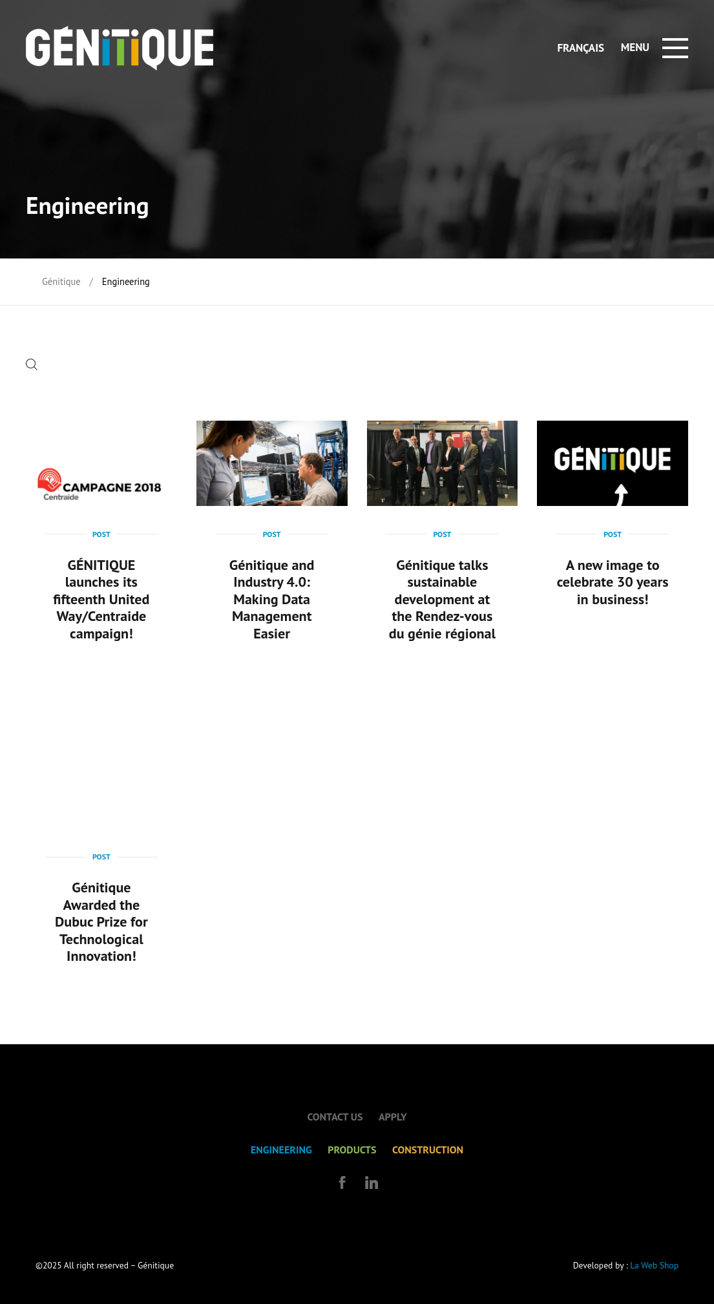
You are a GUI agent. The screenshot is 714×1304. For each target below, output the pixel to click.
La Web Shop (654, 1265)
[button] (35, 366)
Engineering (281, 1149)
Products (352, 1149)
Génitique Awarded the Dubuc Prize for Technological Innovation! (101, 921)
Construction (427, 1149)
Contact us (334, 1116)
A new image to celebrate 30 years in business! (613, 582)
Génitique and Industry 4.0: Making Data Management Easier (272, 599)
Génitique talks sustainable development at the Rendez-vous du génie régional (442, 599)
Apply (393, 1116)
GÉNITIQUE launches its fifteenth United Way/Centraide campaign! (101, 599)
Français (580, 48)
